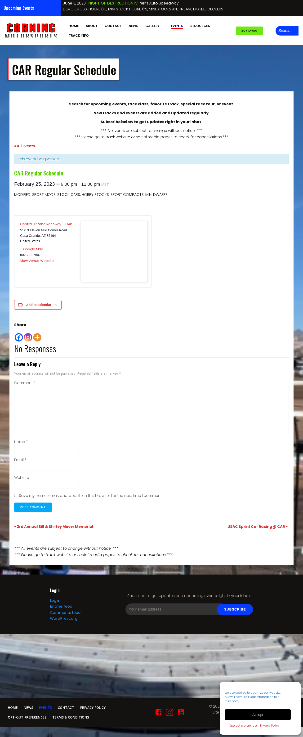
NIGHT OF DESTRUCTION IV (113, 3)
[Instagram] (28, 333)
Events (176, 24)
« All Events (24, 144)
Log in (54, 604)
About (91, 24)
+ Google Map (31, 247)
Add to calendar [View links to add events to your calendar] (38, 303)
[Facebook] (19, 333)
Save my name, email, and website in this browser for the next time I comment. (91, 493)
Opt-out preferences (243, 726)
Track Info (80, 34)
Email (20, 458)
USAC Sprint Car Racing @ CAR (257, 524)
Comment (25, 381)
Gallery (153, 24)
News (132, 24)
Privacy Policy (270, 726)
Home (73, 24)
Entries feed (60, 609)
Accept (257, 715)
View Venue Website (37, 258)
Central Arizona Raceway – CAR (46, 222)
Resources (201, 24)
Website (21, 475)
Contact (112, 24)
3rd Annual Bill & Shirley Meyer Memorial (53, 524)
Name (21, 440)
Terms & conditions (74, 724)
